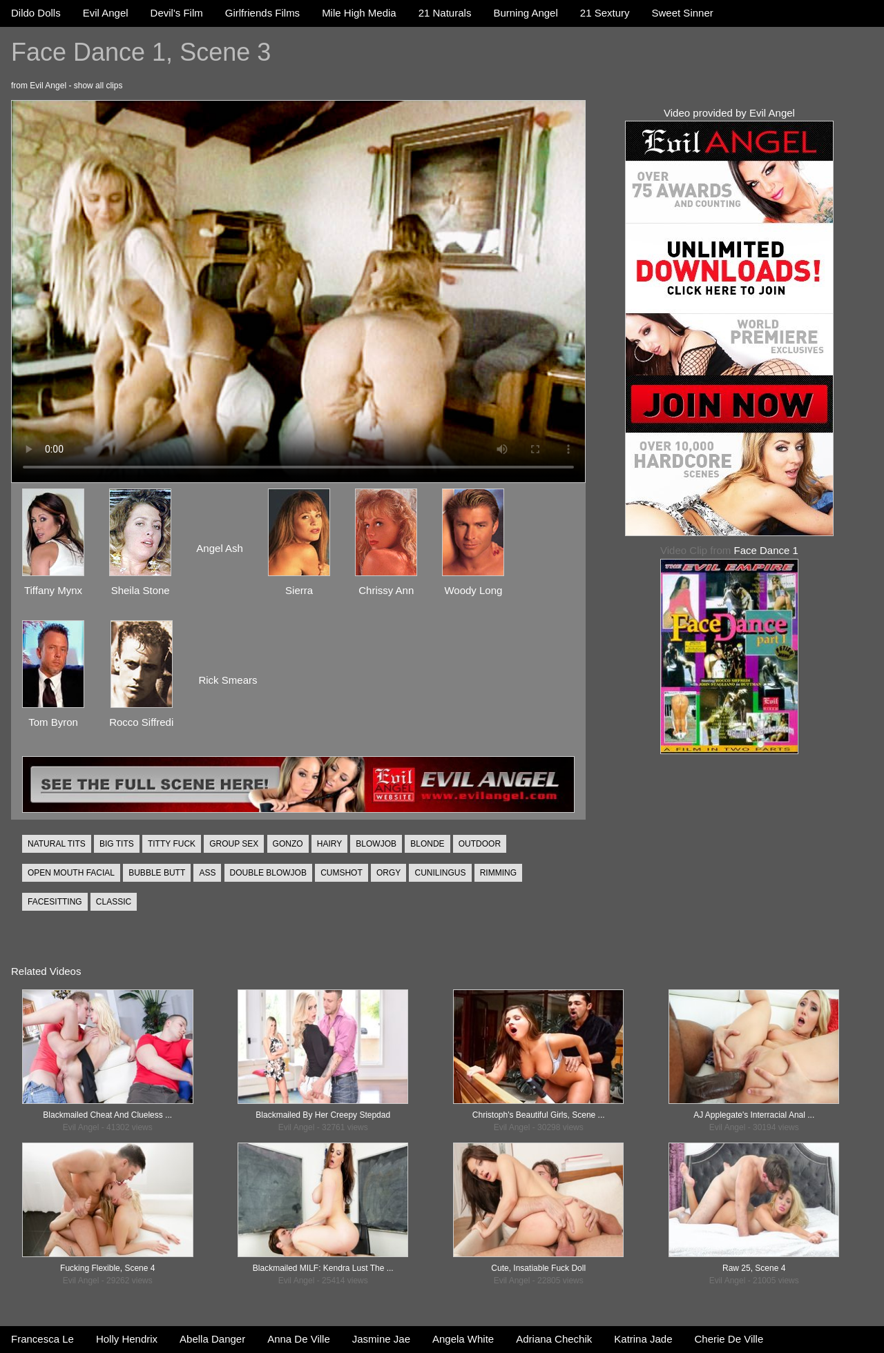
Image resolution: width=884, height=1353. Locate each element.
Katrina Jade (643, 1339)
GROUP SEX (233, 844)
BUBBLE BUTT (156, 873)
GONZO (288, 844)
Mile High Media (359, 13)
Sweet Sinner (682, 13)
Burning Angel (525, 13)
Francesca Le (42, 1339)
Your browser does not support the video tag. (298, 291)
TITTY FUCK (171, 844)
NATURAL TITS (57, 844)
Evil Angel (105, 13)
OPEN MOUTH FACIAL (71, 873)
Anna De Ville (298, 1339)
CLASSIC (113, 902)
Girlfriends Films (262, 13)
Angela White (463, 1339)
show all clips (98, 85)
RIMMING (498, 873)
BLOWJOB (376, 844)
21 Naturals (445, 13)
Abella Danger (212, 1339)
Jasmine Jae (381, 1339)
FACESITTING (55, 902)
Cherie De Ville (729, 1339)
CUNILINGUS (439, 873)
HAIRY (329, 844)
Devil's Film (177, 13)
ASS (207, 873)
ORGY (388, 873)
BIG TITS (116, 844)
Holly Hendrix (126, 1339)
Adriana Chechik (554, 1339)
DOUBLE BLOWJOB (268, 873)
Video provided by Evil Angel (729, 113)
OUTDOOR (480, 844)
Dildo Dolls (36, 13)
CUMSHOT (341, 873)
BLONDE (427, 844)
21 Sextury (605, 13)
